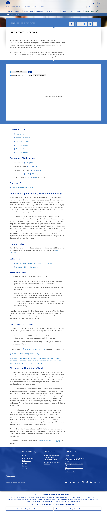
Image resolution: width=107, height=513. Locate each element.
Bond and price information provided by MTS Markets (34, 263)
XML (27, 163)
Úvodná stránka (10, 14)
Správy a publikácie (76, 11)
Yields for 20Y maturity (23, 149)
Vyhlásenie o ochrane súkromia (42, 504)
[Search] (84, 3)
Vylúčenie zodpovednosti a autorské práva (51, 456)
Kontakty (25, 466)
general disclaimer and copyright (50, 441)
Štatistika (49, 11)
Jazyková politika (70, 472)
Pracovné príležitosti (28, 458)
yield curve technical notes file (35, 349)
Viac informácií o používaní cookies (65, 504)
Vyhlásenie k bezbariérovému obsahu (74, 468)
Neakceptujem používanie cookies (77, 508)
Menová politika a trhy (14, 11)
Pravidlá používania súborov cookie (74, 464)
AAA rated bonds (16, 75)
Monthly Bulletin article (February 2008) (25, 354)
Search (93, 3)
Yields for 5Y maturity (23, 141)
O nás (83, 7)
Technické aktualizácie (50, 460)
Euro (57, 11)
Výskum (64, 11)
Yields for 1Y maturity (23, 138)
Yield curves (20, 134)
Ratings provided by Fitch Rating (27, 267)
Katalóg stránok (11, 476)
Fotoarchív (25, 463)
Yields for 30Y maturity (23, 153)
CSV (32, 163)
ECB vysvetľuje (26, 461)
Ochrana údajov (70, 456)
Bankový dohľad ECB (92, 11)
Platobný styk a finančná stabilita (33, 11)
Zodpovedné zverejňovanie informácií (52, 463)
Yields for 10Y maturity (23, 145)
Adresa (24, 468)
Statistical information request (22, 187)
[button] (96, 3)
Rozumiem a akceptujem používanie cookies (29, 508)
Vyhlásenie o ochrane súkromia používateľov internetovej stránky (75, 459)
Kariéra (97, 7)
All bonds (28, 75)
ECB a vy (90, 7)
